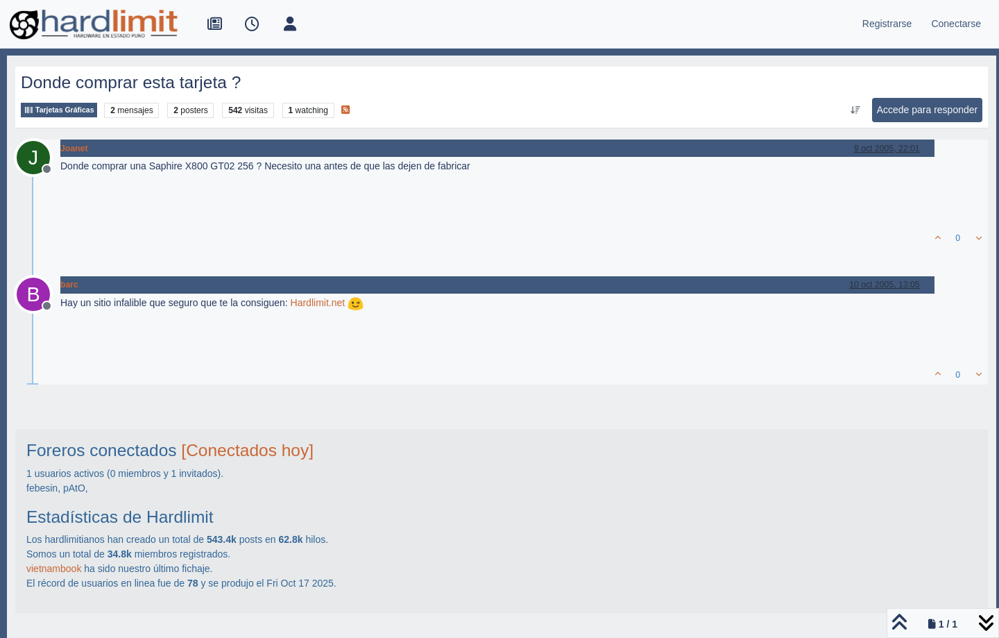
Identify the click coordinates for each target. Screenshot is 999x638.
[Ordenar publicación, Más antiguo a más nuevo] (855, 110)
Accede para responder (927, 109)
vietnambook (53, 568)
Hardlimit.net (318, 302)
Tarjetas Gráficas (59, 110)
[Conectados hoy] (247, 450)
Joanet (73, 148)
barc (69, 284)
